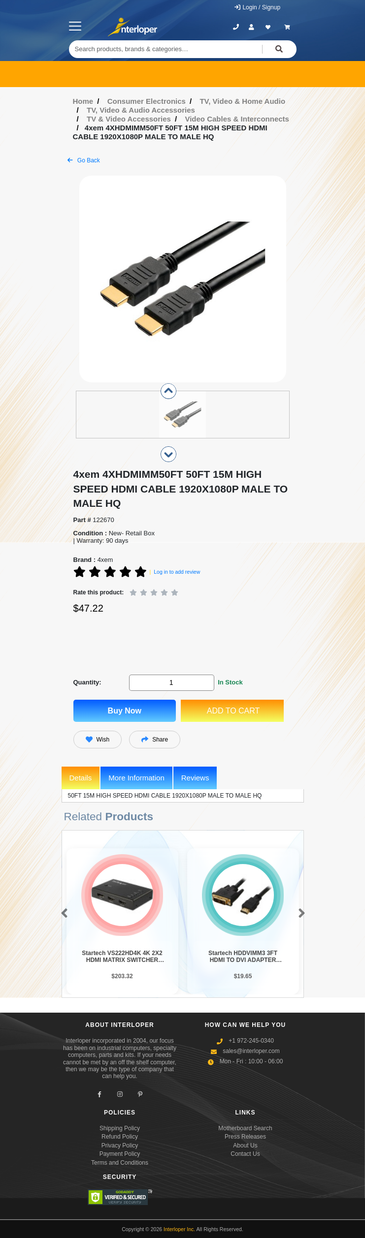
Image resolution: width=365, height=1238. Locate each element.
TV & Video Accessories (129, 119)
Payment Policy (120, 1153)
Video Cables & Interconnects (237, 119)
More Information (136, 778)
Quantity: (87, 682)
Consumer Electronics (146, 101)
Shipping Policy (120, 1128)
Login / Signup (256, 7)
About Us (245, 1145)
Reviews (195, 778)
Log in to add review (177, 572)
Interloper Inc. (179, 1229)
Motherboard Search (245, 1128)
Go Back (83, 160)
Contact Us (245, 1153)
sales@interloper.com (251, 1051)
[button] (62, 913)
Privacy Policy (119, 1145)
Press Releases (245, 1136)
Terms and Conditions (119, 1162)
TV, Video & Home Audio (242, 101)
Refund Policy (119, 1136)
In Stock (230, 682)
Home (83, 101)
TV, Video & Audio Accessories (141, 110)
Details (80, 778)
